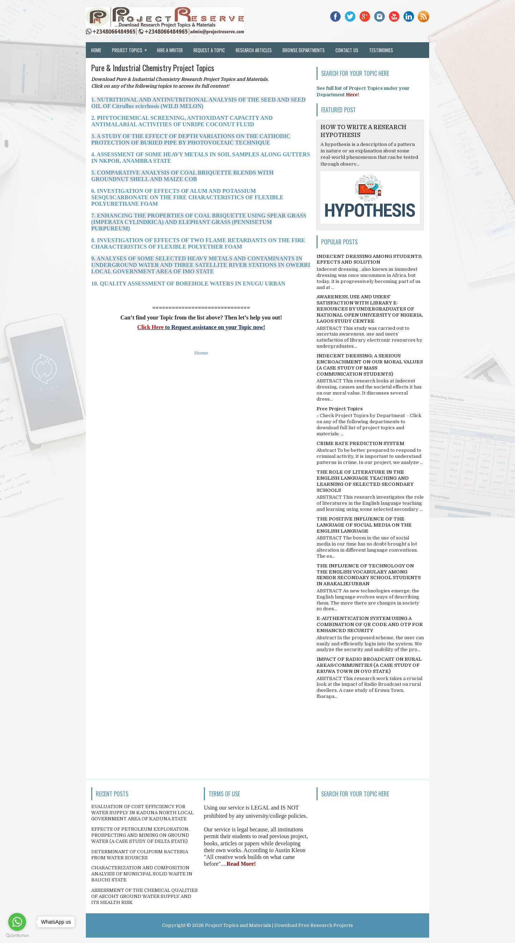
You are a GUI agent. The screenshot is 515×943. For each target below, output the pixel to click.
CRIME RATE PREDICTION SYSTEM (360, 443)
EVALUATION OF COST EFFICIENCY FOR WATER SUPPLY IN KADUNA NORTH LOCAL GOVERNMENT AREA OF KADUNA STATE (142, 812)
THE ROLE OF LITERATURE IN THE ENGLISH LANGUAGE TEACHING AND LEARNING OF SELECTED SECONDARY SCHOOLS (365, 481)
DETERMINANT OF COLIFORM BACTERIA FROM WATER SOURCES (139, 854)
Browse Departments (304, 50)
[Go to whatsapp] (17, 922)
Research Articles (254, 50)
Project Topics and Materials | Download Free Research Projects (279, 925)
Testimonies (381, 50)
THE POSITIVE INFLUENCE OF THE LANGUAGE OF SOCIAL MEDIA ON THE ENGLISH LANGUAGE (364, 525)
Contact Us (346, 50)
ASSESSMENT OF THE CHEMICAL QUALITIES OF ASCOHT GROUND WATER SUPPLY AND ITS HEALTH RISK (144, 896)
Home (96, 50)
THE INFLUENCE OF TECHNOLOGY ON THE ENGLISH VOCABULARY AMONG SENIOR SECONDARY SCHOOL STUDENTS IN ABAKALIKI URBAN (369, 575)
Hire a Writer (170, 50)
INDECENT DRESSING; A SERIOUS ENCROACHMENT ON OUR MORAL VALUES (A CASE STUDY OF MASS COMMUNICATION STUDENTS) (370, 365)
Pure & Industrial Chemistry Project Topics (152, 67)
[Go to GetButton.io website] (17, 935)
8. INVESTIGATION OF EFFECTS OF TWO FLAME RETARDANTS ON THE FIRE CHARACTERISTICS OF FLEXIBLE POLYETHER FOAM (198, 243)
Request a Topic (209, 50)
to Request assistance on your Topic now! (214, 327)
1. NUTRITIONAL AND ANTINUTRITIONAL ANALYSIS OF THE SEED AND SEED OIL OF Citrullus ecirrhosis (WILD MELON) (198, 103)
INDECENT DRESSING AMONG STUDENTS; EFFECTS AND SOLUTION (369, 259)
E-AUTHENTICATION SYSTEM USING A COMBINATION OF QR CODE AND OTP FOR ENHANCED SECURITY (370, 624)
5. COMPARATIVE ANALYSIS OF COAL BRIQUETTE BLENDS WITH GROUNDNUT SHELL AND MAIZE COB (182, 176)
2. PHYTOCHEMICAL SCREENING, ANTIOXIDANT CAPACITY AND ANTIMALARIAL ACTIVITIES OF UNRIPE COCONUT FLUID (182, 121)
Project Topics (132, 48)
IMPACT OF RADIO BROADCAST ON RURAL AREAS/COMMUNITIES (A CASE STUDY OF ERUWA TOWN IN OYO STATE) (369, 665)
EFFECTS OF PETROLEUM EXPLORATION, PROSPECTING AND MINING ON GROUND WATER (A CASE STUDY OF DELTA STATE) (140, 835)
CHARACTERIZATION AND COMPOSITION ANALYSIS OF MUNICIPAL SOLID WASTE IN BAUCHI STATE (141, 874)
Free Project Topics (340, 408)
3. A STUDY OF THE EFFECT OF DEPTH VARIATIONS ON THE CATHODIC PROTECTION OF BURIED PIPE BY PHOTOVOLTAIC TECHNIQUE (190, 139)
